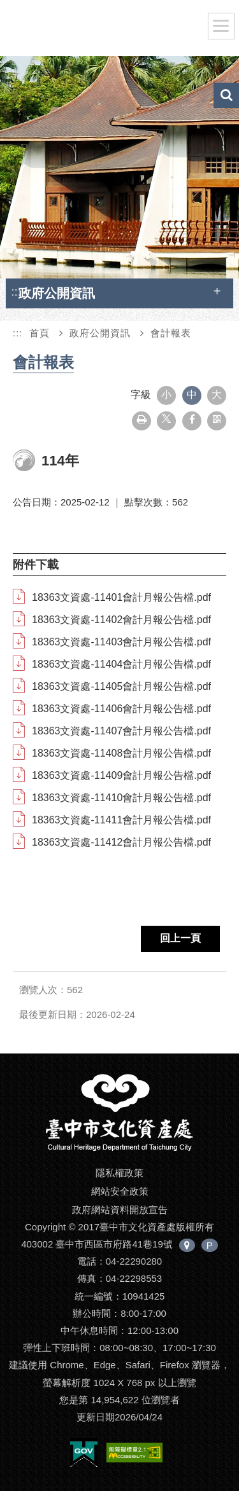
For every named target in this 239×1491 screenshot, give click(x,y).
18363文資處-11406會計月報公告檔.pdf (121, 708)
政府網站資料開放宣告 (120, 1209)
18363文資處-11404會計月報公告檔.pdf (121, 664)
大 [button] (217, 394)
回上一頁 (180, 938)
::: (16, 291)
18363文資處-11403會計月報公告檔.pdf (121, 641)
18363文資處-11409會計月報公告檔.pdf (121, 775)
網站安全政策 (119, 1191)
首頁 (39, 332)
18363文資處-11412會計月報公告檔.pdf (121, 842)
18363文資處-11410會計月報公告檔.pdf (121, 797)
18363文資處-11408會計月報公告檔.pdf (121, 753)
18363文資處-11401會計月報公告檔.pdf (121, 597)
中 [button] (192, 394)
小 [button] (166, 394)
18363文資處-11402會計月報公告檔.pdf (121, 619)
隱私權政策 (119, 1172)
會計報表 (170, 332)
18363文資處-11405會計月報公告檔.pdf (121, 686)
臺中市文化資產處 (109, 30)
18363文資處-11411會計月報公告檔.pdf (121, 819)
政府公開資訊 (100, 332)
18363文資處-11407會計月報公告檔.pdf (121, 730)
